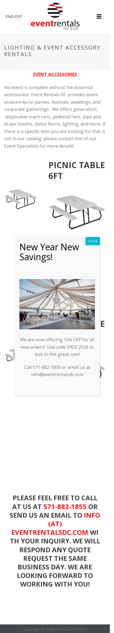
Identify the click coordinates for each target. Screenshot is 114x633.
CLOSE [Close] (93, 241)
